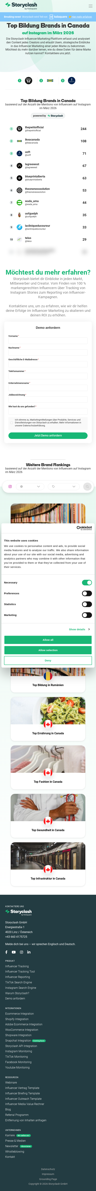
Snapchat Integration (25, 1040)
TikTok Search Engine (18, 982)
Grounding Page (48, 1179)
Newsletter (18, 1146)
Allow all (48, 639)
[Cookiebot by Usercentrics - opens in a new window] (76, 528)
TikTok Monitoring (16, 1056)
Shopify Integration (17, 1019)
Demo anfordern (15, 998)
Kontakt (10, 1156)
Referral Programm (17, 1115)
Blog (8, 1109)
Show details (77, 629)
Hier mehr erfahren (82, 16)
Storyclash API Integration (21, 1046)
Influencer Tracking (17, 966)
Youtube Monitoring (17, 1067)
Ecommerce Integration (19, 1013)
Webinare (11, 1082)
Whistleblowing (14, 1151)
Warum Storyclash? (17, 993)
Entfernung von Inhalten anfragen (25, 1120)
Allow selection (47, 650)
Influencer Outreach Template (23, 1098)
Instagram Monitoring (18, 1051)
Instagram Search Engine (20, 987)
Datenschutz (48, 1169)
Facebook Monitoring (18, 1062)
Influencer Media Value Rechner (24, 1104)
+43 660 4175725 (16, 936)
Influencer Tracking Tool (20, 971)
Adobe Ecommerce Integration (23, 1024)
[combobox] (30, 486)
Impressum (48, 1174)
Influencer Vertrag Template (22, 1088)
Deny (48, 660)
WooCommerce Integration (21, 1029)
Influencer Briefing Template (22, 1093)
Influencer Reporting (17, 977)
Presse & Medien (15, 1140)
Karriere (18, 1135)
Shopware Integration (18, 1035)
